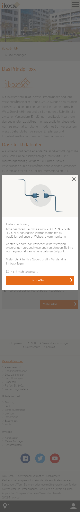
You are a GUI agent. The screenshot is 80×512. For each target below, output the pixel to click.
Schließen (38, 280)
